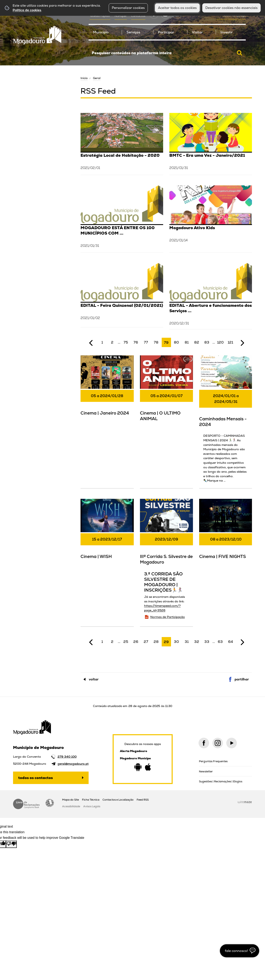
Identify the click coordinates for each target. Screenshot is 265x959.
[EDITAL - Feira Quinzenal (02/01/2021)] (122, 294)
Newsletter (206, 771)
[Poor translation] (11, 844)
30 (176, 641)
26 (135, 641)
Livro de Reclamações (26, 804)
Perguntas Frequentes (213, 761)
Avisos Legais (91, 806)
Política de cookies (27, 10)
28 (156, 641)
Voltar (94, 679)
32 (196, 641)
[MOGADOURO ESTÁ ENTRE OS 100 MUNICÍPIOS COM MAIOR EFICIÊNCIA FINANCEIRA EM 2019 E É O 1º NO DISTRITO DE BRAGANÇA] (122, 218)
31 (187, 641)
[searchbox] (167, 53)
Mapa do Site (70, 799)
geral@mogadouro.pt (73, 764)
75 (126, 342)
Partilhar (242, 679)
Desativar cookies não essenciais (231, 8)
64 (230, 641)
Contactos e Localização (118, 799)
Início (84, 78)
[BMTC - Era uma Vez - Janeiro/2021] (210, 143)
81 (187, 342)
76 (136, 342)
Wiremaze (244, 802)
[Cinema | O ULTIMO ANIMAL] (166, 391)
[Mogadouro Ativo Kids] (210, 218)
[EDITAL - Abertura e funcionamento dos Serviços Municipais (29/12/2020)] (210, 296)
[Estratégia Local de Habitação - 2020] (122, 143)
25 (125, 641)
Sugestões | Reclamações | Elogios (220, 781)
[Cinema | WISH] (107, 534)
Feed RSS (143, 799)
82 (196, 342)
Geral (96, 78)
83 (206, 342)
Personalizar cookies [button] (128, 8)
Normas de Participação (167, 617)
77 (146, 342)
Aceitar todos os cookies (177, 8)
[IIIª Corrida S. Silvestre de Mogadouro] (166, 562)
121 (230, 342)
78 (156, 342)
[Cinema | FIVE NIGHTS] (225, 534)
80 (176, 342)
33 (206, 641)
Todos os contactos (35, 777)
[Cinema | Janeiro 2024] (107, 391)
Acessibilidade (50, 803)
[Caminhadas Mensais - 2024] (225, 421)
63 (220, 641)
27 (146, 641)
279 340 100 (67, 756)
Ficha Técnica (90, 799)
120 (220, 342)
